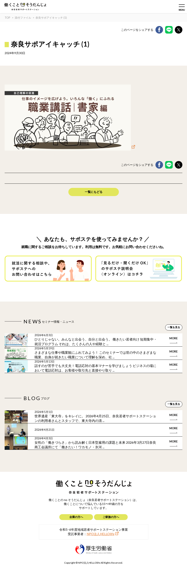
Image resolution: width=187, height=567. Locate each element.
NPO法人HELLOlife (100, 534)
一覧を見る (173, 327)
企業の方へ (76, 517)
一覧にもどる (93, 192)
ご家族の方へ (111, 517)
